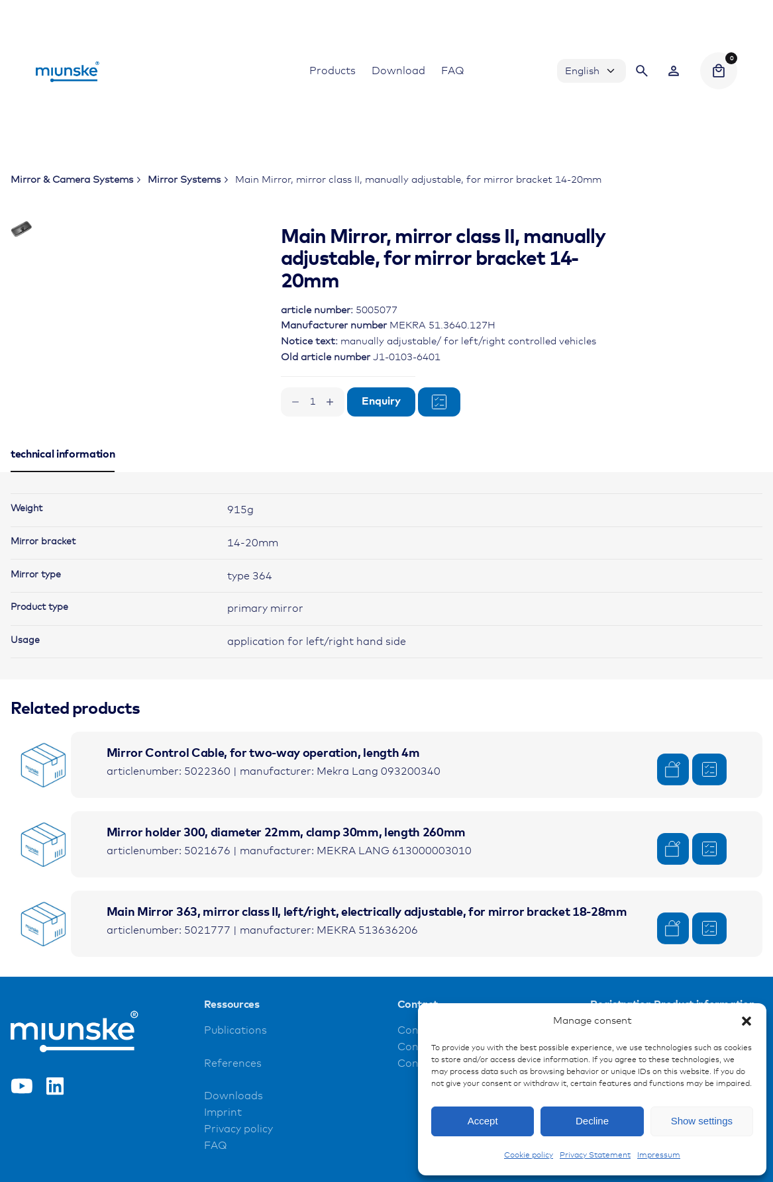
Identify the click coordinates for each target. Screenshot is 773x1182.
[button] (746, 1021)
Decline (592, 1120)
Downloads (233, 1132)
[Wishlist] (674, 71)
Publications (235, 1066)
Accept (483, 1120)
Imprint (223, 1149)
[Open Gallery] (190, 272)
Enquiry (381, 402)
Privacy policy (238, 1165)
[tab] (63, 507)
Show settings (702, 1120)
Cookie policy (528, 1155)
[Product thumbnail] (44, 800)
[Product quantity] (312, 402)
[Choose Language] (591, 71)
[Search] (642, 71)
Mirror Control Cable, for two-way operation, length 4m (263, 789)
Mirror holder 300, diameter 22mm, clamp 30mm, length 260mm (286, 869)
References (233, 1099)
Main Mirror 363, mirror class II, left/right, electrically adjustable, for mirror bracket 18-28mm (367, 948)
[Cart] (718, 70)
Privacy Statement (595, 1155)
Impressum (658, 1155)
